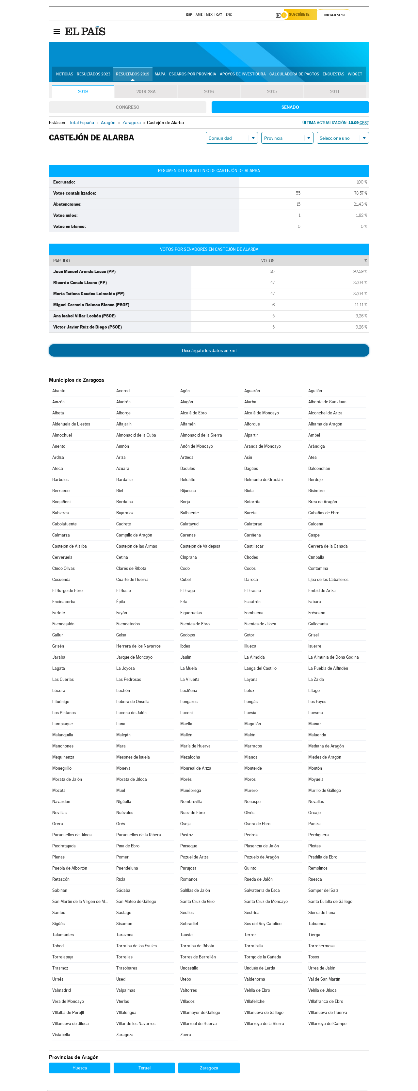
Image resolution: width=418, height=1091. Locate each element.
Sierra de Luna (321, 913)
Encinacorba (63, 602)
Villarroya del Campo (327, 1024)
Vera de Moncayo (68, 1002)
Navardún (61, 802)
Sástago (123, 913)
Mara (121, 747)
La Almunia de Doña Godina (333, 658)
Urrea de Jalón (321, 969)
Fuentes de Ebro (195, 624)
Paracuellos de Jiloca (72, 835)
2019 (83, 92)
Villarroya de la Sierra (264, 1024)
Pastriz (186, 835)
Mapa (160, 75)
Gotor (249, 636)
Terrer (250, 935)
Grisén (58, 647)
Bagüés (251, 469)
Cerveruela (62, 558)
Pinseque (188, 846)
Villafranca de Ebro (325, 1002)
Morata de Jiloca (131, 780)
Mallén (186, 735)
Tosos (313, 957)
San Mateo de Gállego (136, 902)
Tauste (186, 935)
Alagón (186, 402)
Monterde (253, 769)
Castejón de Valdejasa (200, 547)
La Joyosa (125, 669)
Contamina (318, 569)
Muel (120, 791)
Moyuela (316, 780)
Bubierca (60, 513)
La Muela (188, 669)
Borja (185, 502)
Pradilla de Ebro (322, 858)
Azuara (122, 469)
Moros (250, 780)
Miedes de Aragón (324, 758)
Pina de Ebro (127, 846)
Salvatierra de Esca (262, 891)
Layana (251, 680)
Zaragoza (125, 1035)
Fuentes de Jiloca (260, 624)
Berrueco (61, 491)
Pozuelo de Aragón (261, 858)
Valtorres (188, 991)
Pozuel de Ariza (194, 858)
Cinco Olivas (63, 569)
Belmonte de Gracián (263, 480)
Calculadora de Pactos (294, 75)
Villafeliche (254, 1002)
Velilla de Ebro (257, 991)
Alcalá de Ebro (193, 413)
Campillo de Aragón (134, 536)
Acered (123, 391)
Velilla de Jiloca (322, 991)
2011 (335, 92)
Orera (57, 824)
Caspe (314, 536)
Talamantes (63, 935)
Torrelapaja (62, 957)
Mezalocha (190, 758)
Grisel (313, 636)
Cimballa (316, 558)
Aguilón (315, 391)
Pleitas (314, 846)
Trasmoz (60, 969)
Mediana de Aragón (326, 747)
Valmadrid (61, 991)
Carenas (188, 536)
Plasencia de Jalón (261, 846)
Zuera (185, 1035)
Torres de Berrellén (198, 957)
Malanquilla (62, 735)
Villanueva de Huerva (327, 1013)
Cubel (185, 580)
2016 (209, 92)
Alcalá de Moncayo (261, 413)
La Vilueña (190, 680)
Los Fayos (317, 702)
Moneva (123, 769)
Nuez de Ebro (192, 813)
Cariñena (252, 536)
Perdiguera (318, 835)
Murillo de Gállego (324, 791)
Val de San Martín (324, 980)
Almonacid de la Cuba (136, 436)
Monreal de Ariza (195, 769)
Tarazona (125, 935)
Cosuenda (61, 580)
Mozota (59, 791)
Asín (248, 458)
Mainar (314, 724)
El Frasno (252, 591)
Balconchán (319, 469)
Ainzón (58, 402)
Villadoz (187, 1002)
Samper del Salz (323, 891)
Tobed (58, 946)
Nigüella (123, 802)
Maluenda (317, 735)
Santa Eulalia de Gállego (330, 902)
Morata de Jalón (67, 780)
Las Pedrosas (128, 680)
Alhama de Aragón (325, 425)
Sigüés (58, 924)
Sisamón (124, 924)
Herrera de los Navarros (138, 647)
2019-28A (146, 92)
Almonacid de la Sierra (201, 436)
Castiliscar (254, 547)
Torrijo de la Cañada (262, 957)
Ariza (121, 458)
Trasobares (126, 969)
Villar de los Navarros (135, 1024)
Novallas (316, 802)
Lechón (123, 691)
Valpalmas (125, 991)
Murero (251, 791)
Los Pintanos (64, 713)
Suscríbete (302, 15)
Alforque (252, 425)
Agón (185, 391)
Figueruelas (191, 613)
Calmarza (61, 536)
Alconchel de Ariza (325, 413)
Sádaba (123, 891)
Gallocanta (318, 624)
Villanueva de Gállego (263, 1013)
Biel (119, 491)
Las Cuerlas (63, 680)
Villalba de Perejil (68, 1013)
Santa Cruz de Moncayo (266, 902)
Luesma (315, 713)
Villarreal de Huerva (198, 1024)
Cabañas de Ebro (323, 513)
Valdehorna (254, 980)
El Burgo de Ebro (67, 591)
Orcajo (314, 813)
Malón (249, 735)
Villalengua (126, 1013)
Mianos (250, 758)
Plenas (58, 858)
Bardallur (124, 480)
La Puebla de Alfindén (328, 669)
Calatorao (253, 524)
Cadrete (123, 524)
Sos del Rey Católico (262, 924)
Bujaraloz (125, 513)
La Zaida (316, 680)
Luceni (186, 713)
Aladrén (123, 402)
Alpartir (251, 436)
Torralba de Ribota (197, 946)
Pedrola (251, 835)
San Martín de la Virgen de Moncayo (81, 902)
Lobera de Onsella (133, 702)
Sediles (187, 913)
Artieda (187, 458)
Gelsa (121, 636)
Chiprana (188, 558)
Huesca (79, 1068)
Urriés (57, 980)
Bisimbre (316, 491)
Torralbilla (253, 946)
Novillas (59, 813)
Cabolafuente (64, 524)
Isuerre (314, 647)
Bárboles (60, 480)
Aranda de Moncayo (262, 447)
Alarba (250, 402)
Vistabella (61, 1035)
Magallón (252, 724)
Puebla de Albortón (69, 869)
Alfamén (188, 425)
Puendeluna (127, 869)
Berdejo (315, 480)
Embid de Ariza (322, 591)
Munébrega (190, 791)
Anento (58, 447)
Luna (120, 724)
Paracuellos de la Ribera (138, 835)
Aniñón (122, 447)
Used (120, 980)
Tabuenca (317, 924)
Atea (312, 458)
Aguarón (252, 391)
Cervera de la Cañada (328, 547)
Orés (120, 824)
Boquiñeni (61, 502)
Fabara (314, 602)
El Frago (187, 591)
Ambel (314, 436)
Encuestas (333, 75)
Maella (186, 724)
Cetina (122, 558)
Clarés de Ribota (131, 569)
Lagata (58, 669)
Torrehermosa (321, 946)
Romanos (189, 880)
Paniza (314, 824)
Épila (120, 602)
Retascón (61, 880)
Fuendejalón (63, 624)
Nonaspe (252, 802)
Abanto (58, 391)
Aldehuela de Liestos (71, 425)
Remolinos (318, 869)
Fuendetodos (128, 624)
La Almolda (254, 658)
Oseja (185, 824)
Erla (183, 602)
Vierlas (122, 1002)
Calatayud (189, 524)
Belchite (187, 480)
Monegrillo (62, 769)
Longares (189, 702)
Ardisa (58, 458)
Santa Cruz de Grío (197, 902)
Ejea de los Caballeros (328, 580)
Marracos (253, 747)
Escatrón (252, 602)
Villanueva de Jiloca (70, 1024)
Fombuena (254, 613)
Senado (290, 108)
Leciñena (188, 691)
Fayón (121, 613)
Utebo (185, 980)
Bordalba (124, 502)
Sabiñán (59, 891)
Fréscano (316, 613)
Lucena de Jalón (131, 713)
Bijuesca (188, 491)
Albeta (58, 413)
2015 (272, 92)
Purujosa (188, 869)
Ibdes (185, 647)
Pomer (122, 858)
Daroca (251, 580)
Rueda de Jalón (258, 880)
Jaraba (58, 658)
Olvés (249, 813)
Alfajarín (124, 425)
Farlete (58, 613)
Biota (249, 491)
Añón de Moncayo (196, 447)
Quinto (250, 869)
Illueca (250, 647)
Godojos (187, 636)
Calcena (315, 524)
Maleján (123, 735)
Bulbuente (189, 513)
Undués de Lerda (259, 969)
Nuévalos (124, 813)
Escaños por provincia (192, 75)
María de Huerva (195, 747)
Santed (58, 913)
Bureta (250, 513)
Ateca (57, 469)
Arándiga (316, 447)
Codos (250, 569)
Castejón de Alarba (69, 547)
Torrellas (124, 957)
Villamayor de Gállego (200, 1013)
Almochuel (62, 436)
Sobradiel (189, 924)
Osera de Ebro (257, 824)
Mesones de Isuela (133, 758)
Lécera (58, 691)
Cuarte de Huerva (132, 580)
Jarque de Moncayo (134, 658)
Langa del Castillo (260, 669)
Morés (186, 780)
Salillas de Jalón (195, 891)
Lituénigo (60, 702)
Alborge (123, 413)
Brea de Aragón (322, 502)
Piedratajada (64, 846)
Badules (187, 469)
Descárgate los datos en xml (209, 351)
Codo (185, 569)
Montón (315, 769)
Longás (251, 702)
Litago (314, 691)
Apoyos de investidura (243, 75)
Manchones (62, 747)
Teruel (144, 1068)
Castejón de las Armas (136, 547)
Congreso (127, 108)
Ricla (120, 880)
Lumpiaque (62, 724)
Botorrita (252, 502)
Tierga (314, 935)
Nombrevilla (191, 802)
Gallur (57, 636)
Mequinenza (63, 758)
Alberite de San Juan (327, 402)
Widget (355, 75)
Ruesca (315, 880)
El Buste (123, 591)
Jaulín (185, 658)
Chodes (251, 558)
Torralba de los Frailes (136, 946)
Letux (249, 691)
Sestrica (252, 913)
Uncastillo (189, 969)
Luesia (250, 713)
